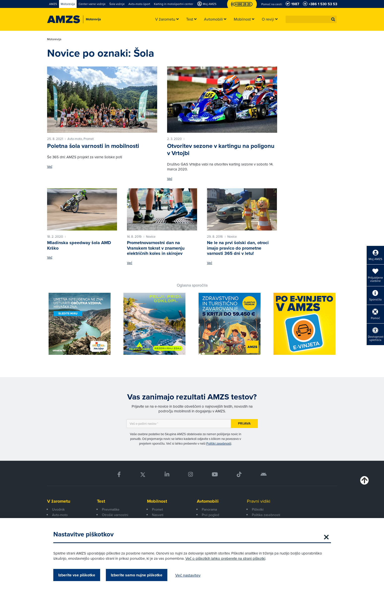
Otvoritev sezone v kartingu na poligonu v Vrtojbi (220, 149)
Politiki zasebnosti (218, 443)
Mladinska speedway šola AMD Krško (79, 245)
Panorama (209, 509)
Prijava (244, 423)
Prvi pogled (210, 514)
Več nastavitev (188, 575)
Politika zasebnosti (266, 514)
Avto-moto (60, 514)
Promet (157, 509)
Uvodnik (58, 509)
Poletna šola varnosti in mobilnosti (93, 145)
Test (101, 501)
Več (49, 166)
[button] (333, 19)
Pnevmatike (110, 509)
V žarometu (58, 501)
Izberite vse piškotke (76, 575)
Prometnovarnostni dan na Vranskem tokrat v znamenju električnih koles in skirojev (155, 248)
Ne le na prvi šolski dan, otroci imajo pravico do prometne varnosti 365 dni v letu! (238, 248)
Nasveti (157, 514)
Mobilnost (157, 501)
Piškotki (258, 509)
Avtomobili (208, 501)
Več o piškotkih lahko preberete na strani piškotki (225, 558)
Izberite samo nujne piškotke (136, 575)
